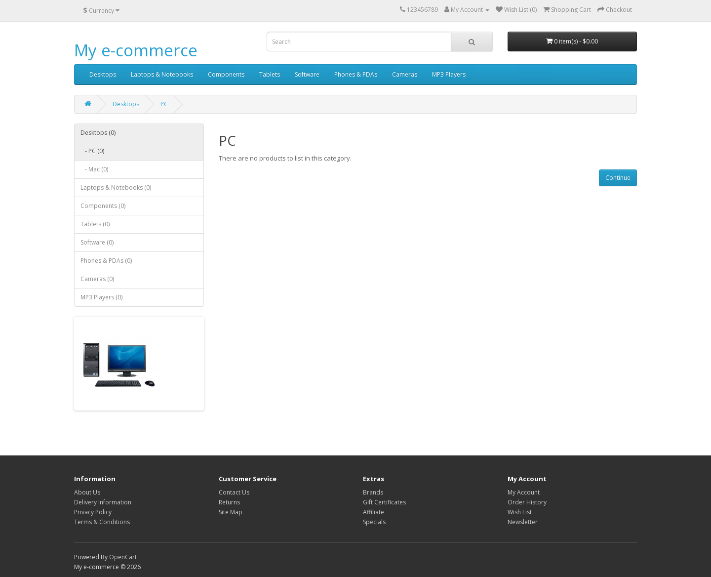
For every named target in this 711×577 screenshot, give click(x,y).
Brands (373, 492)
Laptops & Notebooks (162, 74)
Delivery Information (102, 502)
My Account (524, 492)
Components (226, 74)
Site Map (230, 512)
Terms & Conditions (102, 522)
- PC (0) (92, 151)
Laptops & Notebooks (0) (115, 187)
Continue (618, 177)
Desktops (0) (98, 132)
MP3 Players (449, 74)
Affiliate (373, 512)
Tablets (269, 74)
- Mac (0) (94, 169)
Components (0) (102, 206)
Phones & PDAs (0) (106, 260)
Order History (527, 502)
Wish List (520, 512)
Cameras (404, 74)
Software (307, 74)
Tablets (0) (95, 224)
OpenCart (123, 557)
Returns (229, 502)
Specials (374, 522)
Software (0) (97, 242)
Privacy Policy (93, 512)
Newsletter (523, 522)
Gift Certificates (384, 502)
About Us (87, 492)
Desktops (102, 74)
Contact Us (234, 492)
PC (164, 104)
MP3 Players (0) (101, 297)
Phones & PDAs (355, 74)
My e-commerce (136, 50)
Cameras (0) (97, 279)
